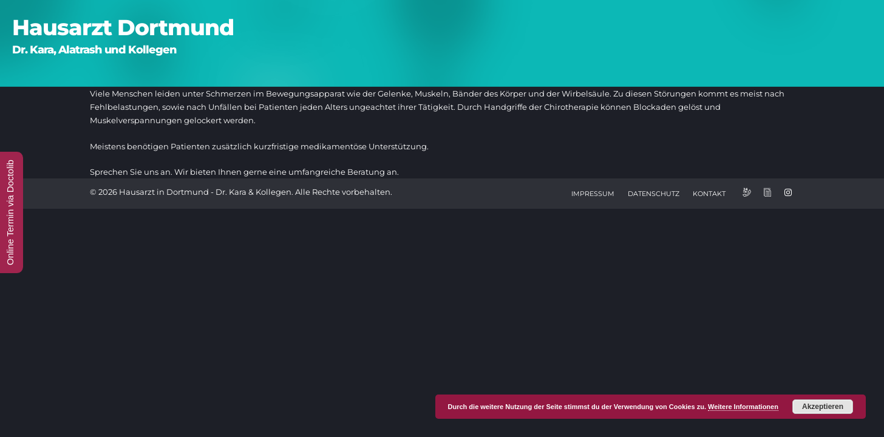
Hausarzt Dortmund (123, 27)
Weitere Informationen (743, 406)
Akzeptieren (822, 406)
